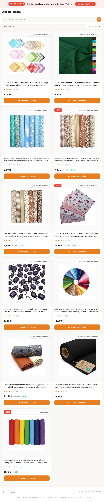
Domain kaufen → (85, 4)
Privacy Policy (9, 492)
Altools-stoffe (11, 11)
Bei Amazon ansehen (27, 101)
